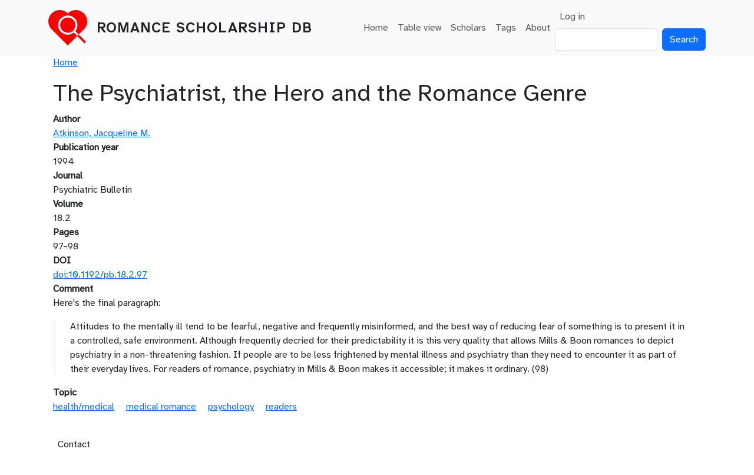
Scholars (468, 28)
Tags (505, 28)
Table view (419, 28)
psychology (231, 407)
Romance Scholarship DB (204, 28)
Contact (74, 444)
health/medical (83, 407)
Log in (572, 16)
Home (375, 28)
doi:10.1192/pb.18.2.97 (100, 275)
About (537, 28)
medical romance (161, 407)
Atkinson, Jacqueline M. (101, 133)
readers (281, 407)
